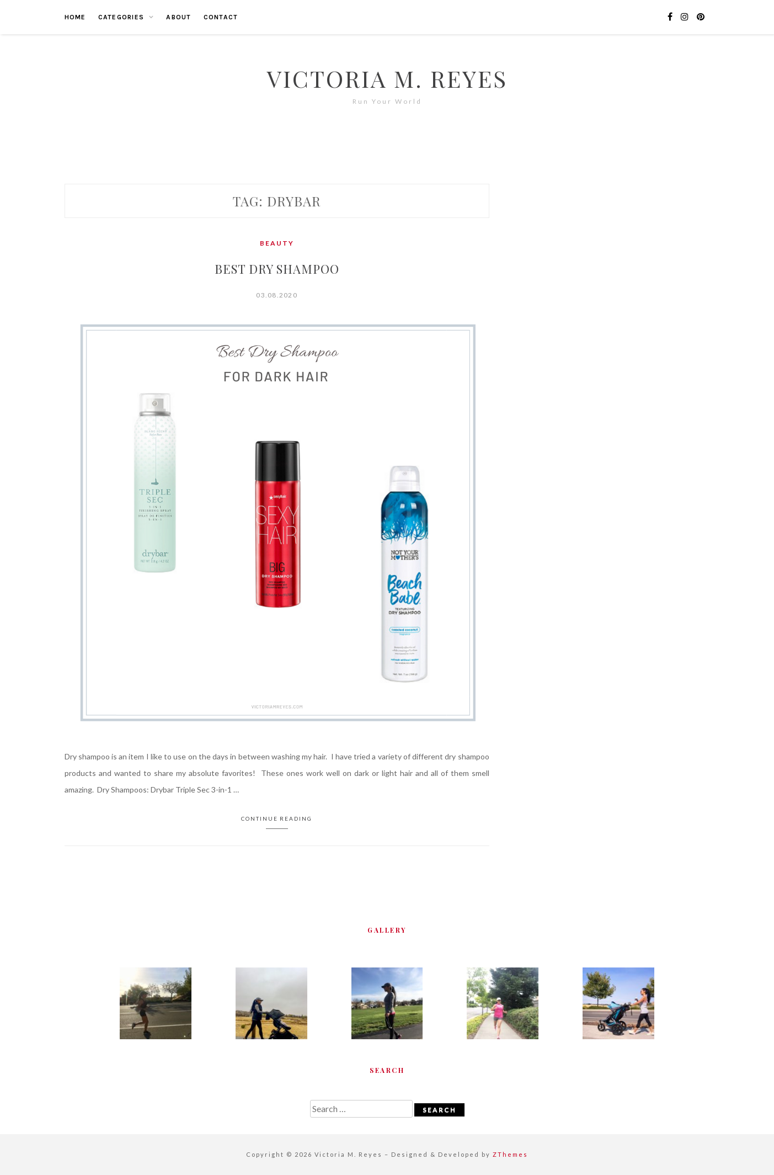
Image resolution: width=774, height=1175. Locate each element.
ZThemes (510, 1154)
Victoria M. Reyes (387, 78)
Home (75, 17)
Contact (221, 17)
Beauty (277, 243)
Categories (121, 17)
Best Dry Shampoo (277, 268)
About (178, 17)
